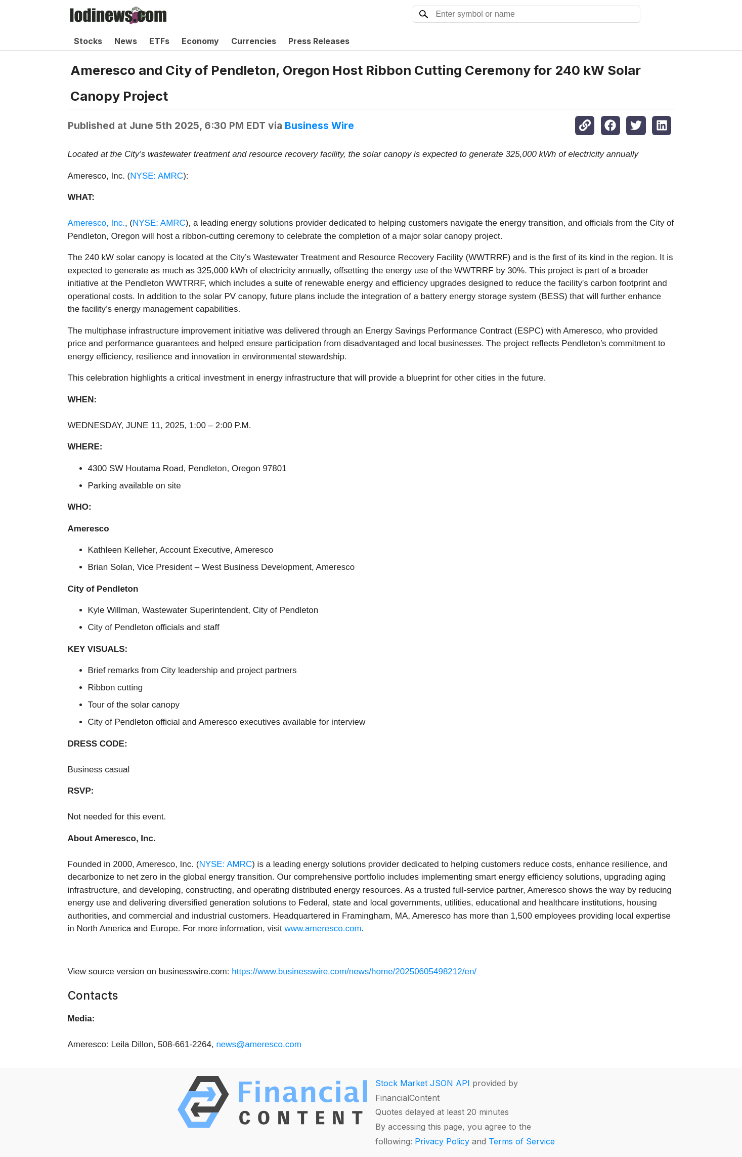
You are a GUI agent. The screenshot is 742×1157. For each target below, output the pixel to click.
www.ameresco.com (322, 928)
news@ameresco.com (258, 1044)
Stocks (88, 41)
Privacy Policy (442, 1141)
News (125, 41)
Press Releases (319, 41)
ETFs (159, 41)
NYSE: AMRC (156, 176)
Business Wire (319, 125)
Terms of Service (522, 1141)
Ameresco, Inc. (96, 223)
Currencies (253, 41)
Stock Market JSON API (422, 1083)
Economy (200, 41)
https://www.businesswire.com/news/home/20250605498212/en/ (354, 971)
